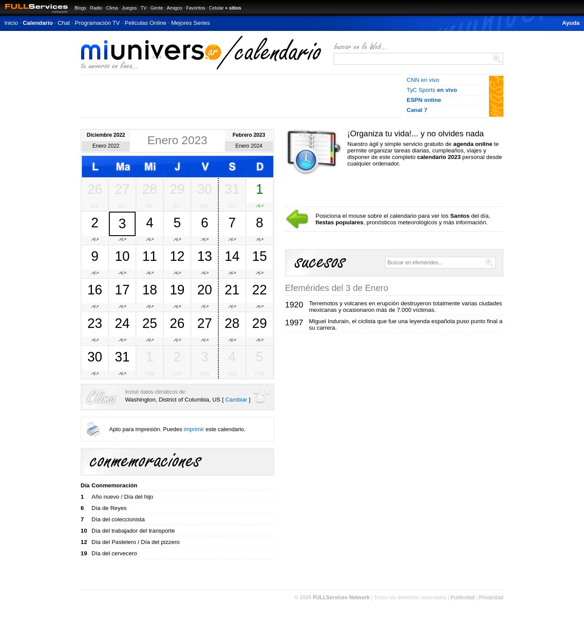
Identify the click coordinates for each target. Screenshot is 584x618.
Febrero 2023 (249, 135)
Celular (216, 7)
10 (122, 256)
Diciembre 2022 (106, 135)
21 (231, 289)
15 (259, 256)
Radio (96, 7)
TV (144, 7)
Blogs (80, 7)
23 (94, 323)
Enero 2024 (248, 146)
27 (122, 189)
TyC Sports (432, 90)
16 (94, 289)
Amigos (174, 7)
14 (231, 256)
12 (177, 256)
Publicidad (463, 597)
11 (149, 256)
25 (149, 323)
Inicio (11, 23)
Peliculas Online (145, 23)
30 (204, 189)
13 (204, 256)
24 (122, 323)
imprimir (194, 429)
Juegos (129, 7)
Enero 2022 (105, 146)
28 (149, 189)
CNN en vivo (423, 80)
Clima (112, 7)
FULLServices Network (341, 597)
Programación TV (97, 23)
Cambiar (236, 399)
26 (94, 189)
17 (122, 289)
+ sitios (233, 7)
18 (149, 289)
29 (177, 189)
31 (231, 189)
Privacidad (491, 597)
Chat (64, 23)
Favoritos (195, 7)
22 (259, 289)
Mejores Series (190, 23)
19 (177, 289)
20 (204, 289)
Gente (156, 7)
